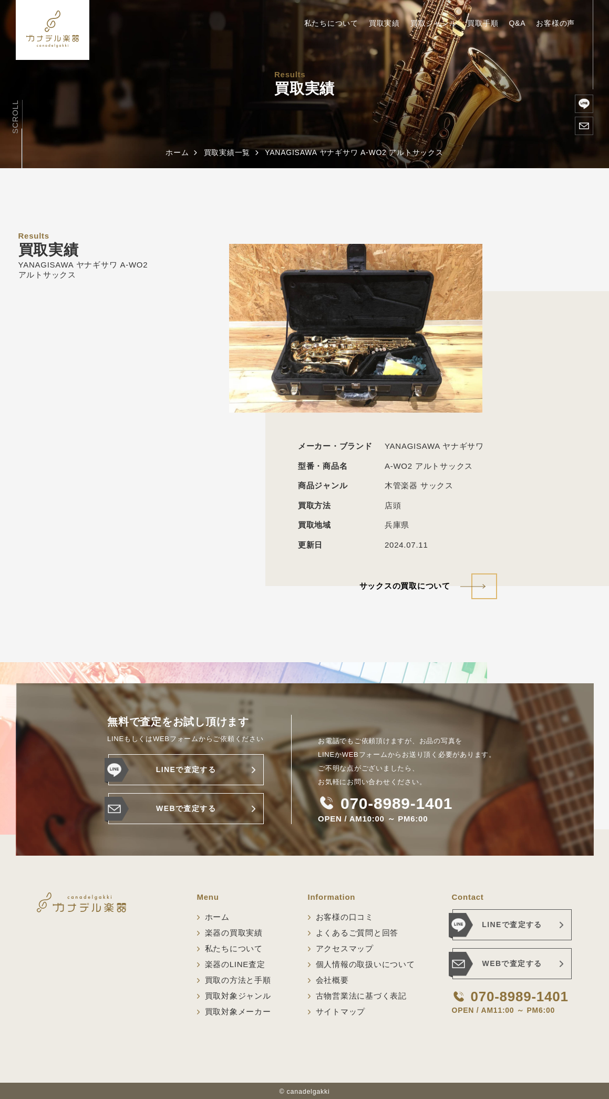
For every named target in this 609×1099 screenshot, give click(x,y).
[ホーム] (52, 30)
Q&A (517, 23)
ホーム (177, 152)
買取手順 (482, 23)
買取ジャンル (433, 23)
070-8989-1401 (396, 804)
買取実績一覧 (227, 152)
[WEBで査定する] (584, 126)
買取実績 (384, 23)
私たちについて (331, 23)
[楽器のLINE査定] (584, 104)
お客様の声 (555, 23)
